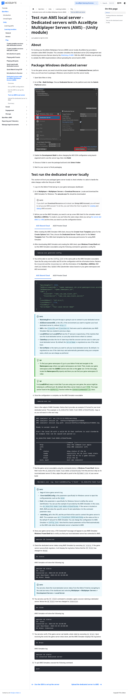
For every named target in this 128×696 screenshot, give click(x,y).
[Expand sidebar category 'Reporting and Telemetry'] (26, 121)
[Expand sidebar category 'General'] (26, 33)
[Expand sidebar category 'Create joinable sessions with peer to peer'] (26, 49)
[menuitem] (22, 3)
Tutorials (43, 3)
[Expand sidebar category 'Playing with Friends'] (26, 57)
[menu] (45, 3)
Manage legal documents (10, 124)
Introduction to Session (14, 73)
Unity (5, 22)
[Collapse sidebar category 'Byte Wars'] (26, 11)
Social (8, 107)
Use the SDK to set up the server (16, 91)
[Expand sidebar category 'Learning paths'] (26, 26)
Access (8, 36)
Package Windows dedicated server (114, 16)
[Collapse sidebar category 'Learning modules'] (26, 29)
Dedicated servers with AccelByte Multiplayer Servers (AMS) (14, 78)
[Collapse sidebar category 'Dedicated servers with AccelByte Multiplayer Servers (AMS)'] (26, 78)
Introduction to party (13, 54)
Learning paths (9, 26)
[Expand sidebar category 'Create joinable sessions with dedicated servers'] (26, 44)
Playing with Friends (13, 57)
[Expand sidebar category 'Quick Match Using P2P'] (26, 69)
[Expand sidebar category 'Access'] (26, 36)
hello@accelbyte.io (15, 693)
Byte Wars (5, 11)
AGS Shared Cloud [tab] (43, 226)
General (8, 33)
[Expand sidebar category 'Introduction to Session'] (26, 73)
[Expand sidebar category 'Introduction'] (26, 15)
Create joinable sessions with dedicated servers (15, 44)
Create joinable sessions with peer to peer (15, 49)
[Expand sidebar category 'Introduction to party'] (26, 53)
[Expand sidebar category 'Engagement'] (26, 110)
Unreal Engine (7, 19)
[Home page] (33, 9)
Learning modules (10, 29)
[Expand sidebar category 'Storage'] (26, 114)
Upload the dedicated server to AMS (17, 99)
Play (7, 40)
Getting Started (32, 3)
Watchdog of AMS (67, 55)
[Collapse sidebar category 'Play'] (26, 40)
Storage (8, 114)
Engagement (10, 110)
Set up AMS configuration (16, 86)
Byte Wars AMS (7, 117)
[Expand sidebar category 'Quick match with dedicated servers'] (26, 65)
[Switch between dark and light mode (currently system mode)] (124, 3)
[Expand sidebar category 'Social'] (26, 107)
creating (93, 206)
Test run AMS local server (16, 95)
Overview (11, 83)
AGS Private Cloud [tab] (60, 226)
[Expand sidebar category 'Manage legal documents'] (26, 124)
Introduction (7, 15)
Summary (11, 103)
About (108, 12)
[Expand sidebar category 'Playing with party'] (26, 61)
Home (22, 3)
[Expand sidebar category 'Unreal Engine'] (26, 18)
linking (39, 208)
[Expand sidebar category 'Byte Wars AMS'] (26, 117)
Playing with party (12, 61)
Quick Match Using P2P (14, 69)
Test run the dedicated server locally (114, 21)
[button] (107, 3)
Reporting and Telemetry (10, 121)
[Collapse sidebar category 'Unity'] (26, 22)
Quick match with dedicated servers (13, 65)
